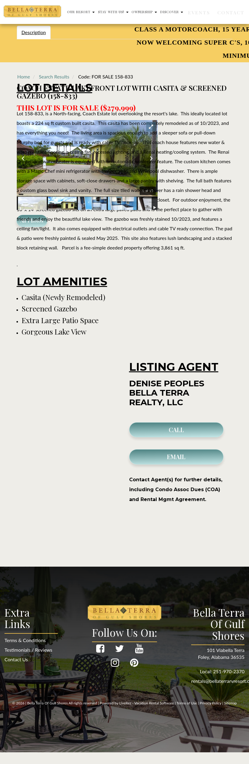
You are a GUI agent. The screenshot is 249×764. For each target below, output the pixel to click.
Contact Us (16, 659)
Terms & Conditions (25, 640)
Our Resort (104, 12)
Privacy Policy (210, 703)
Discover (195, 12)
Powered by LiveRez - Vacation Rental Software (137, 703)
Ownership (168, 12)
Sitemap (230, 703)
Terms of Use (186, 703)
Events (217, 12)
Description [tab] (34, 32)
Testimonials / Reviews (28, 650)
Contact (236, 12)
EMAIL (176, 457)
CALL (176, 430)
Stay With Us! (137, 12)
